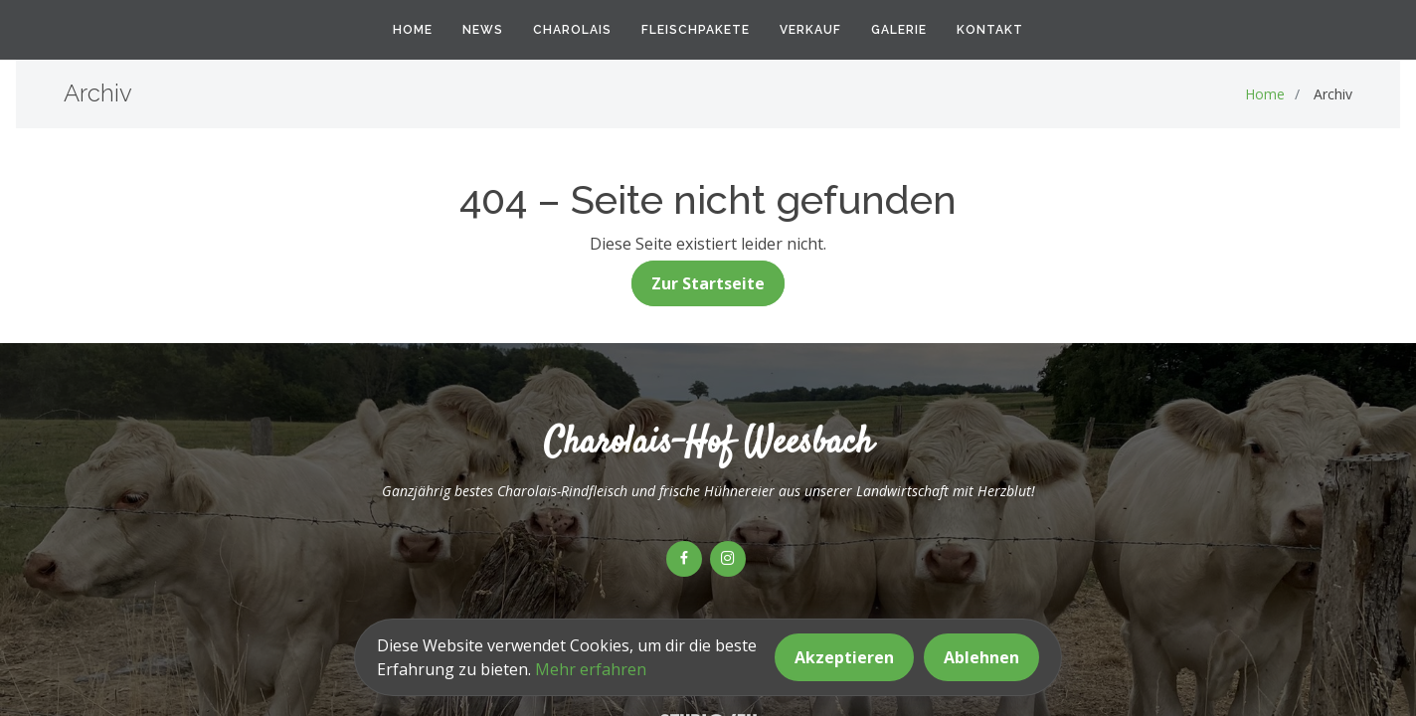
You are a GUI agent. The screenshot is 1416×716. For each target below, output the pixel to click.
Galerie (899, 30)
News (482, 30)
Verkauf (810, 30)
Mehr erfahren (590, 669)
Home (413, 30)
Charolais (572, 30)
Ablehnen (981, 657)
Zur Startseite (708, 283)
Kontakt (990, 30)
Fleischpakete (695, 30)
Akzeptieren (844, 657)
